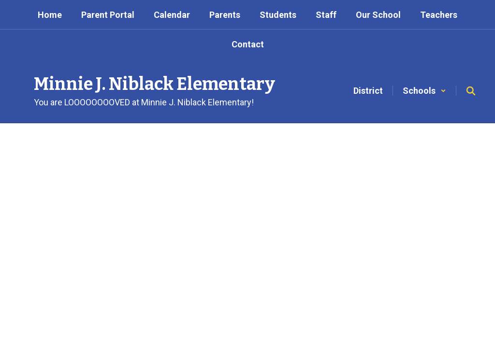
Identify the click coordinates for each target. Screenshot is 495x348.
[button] (424, 91)
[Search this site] (471, 91)
